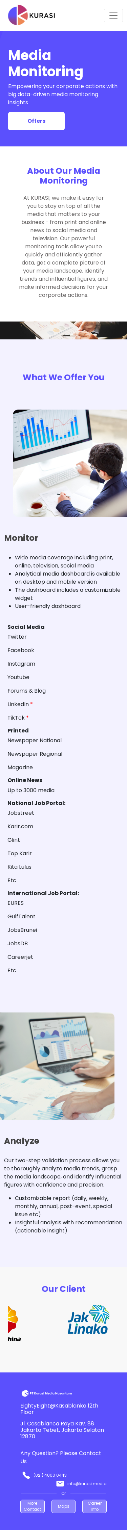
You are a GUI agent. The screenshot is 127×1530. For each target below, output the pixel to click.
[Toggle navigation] (113, 15)
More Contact (32, 1506)
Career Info (95, 1506)
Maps (63, 1506)
